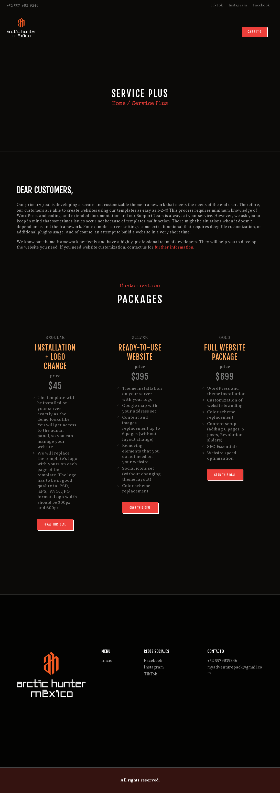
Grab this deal (55, 524)
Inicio (106, 660)
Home (119, 104)
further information (174, 247)
